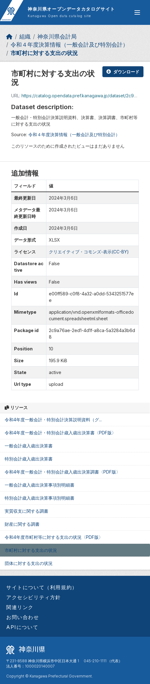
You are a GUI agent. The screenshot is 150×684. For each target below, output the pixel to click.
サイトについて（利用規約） (41, 587)
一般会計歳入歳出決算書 (29, 445)
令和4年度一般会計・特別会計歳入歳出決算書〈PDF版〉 (60, 432)
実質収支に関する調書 (26, 511)
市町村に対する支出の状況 (44, 53)
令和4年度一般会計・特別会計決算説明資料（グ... (53, 419)
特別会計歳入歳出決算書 (29, 458)
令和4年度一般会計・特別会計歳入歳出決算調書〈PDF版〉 (62, 471)
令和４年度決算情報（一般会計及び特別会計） (69, 44)
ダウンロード (122, 71)
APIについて (22, 627)
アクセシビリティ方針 (33, 597)
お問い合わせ (22, 617)
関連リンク (20, 607)
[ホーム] (9, 36)
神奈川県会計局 (57, 36)
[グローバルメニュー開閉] (137, 12)
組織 (24, 36)
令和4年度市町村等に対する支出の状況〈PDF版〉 (54, 537)
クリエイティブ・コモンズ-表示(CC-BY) (89, 251)
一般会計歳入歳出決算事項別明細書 (39, 485)
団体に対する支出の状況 (29, 563)
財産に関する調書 (22, 524)
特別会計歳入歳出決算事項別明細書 (39, 498)
